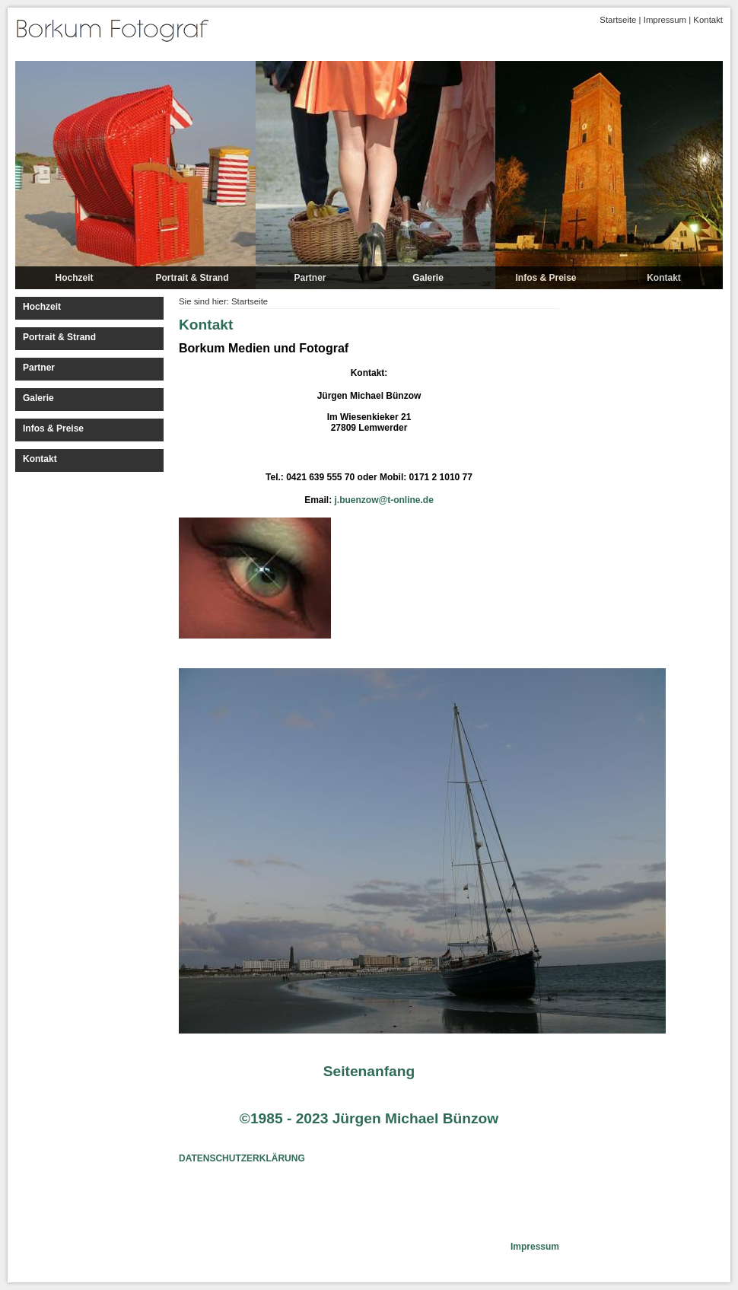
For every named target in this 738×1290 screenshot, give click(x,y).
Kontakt (708, 19)
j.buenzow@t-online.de (384, 500)
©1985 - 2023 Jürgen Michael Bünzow (369, 1118)
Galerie (428, 277)
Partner (310, 277)
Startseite (618, 19)
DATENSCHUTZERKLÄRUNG (242, 1158)
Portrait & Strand (191, 277)
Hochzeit (74, 277)
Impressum (665, 19)
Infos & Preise (545, 277)
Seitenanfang (369, 1071)
